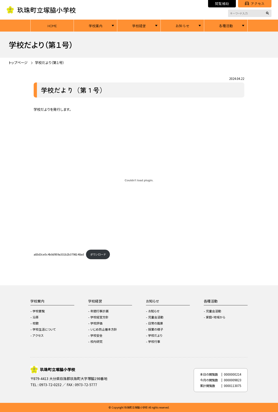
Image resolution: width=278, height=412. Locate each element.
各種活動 (226, 25)
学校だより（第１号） (49, 62)
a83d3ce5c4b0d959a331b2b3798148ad (59, 254)
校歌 (36, 323)
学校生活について (44, 329)
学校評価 (96, 323)
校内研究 (96, 341)
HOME (52, 25)
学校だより (155, 335)
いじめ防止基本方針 (103, 329)
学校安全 (96, 335)
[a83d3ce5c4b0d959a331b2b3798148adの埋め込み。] (139, 180)
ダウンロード (98, 254)
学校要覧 (39, 311)
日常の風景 (155, 323)
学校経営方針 (99, 317)
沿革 (36, 317)
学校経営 (139, 25)
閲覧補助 (222, 3)
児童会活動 (155, 317)
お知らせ (182, 25)
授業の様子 (155, 329)
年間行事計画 (99, 311)
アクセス (255, 3)
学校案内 (96, 25)
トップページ (18, 62)
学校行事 (154, 341)
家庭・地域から (215, 317)
